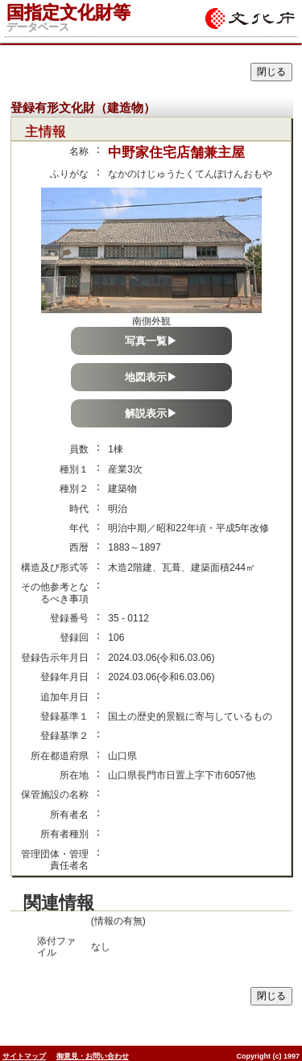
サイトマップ (24, 1056)
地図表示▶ (151, 377)
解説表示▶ (151, 413)
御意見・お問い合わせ (92, 1056)
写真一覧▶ (151, 341)
